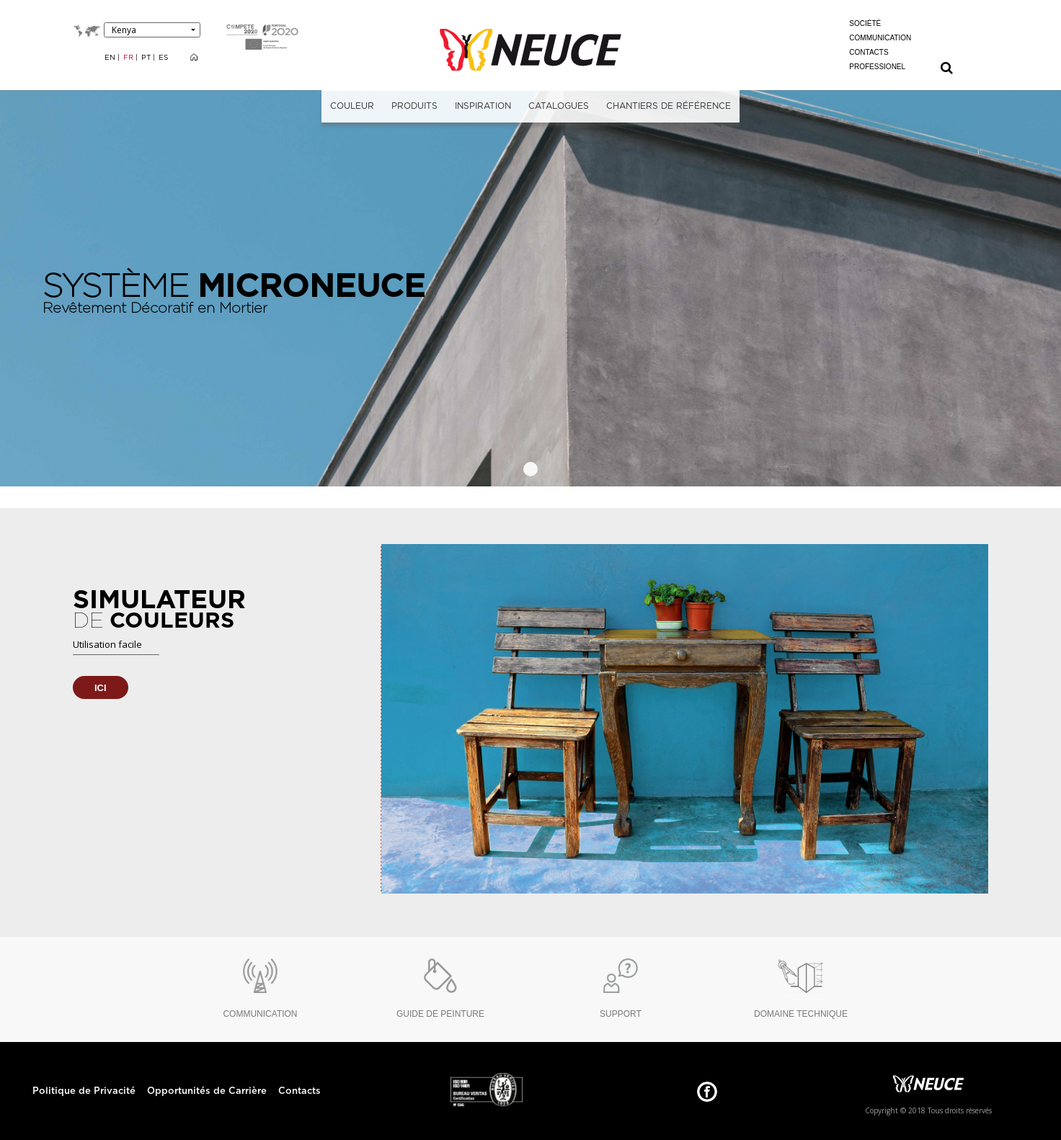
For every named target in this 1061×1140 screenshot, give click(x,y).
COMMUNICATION (880, 38)
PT (147, 57)
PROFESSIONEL (877, 67)
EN (111, 57)
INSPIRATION (483, 106)
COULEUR (352, 106)
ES (163, 57)
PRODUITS (414, 106)
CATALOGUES (558, 106)
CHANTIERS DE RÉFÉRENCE (668, 106)
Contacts (299, 1091)
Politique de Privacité (84, 1091)
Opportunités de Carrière (207, 1091)
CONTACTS (868, 52)
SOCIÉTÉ (865, 23)
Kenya (124, 30)
